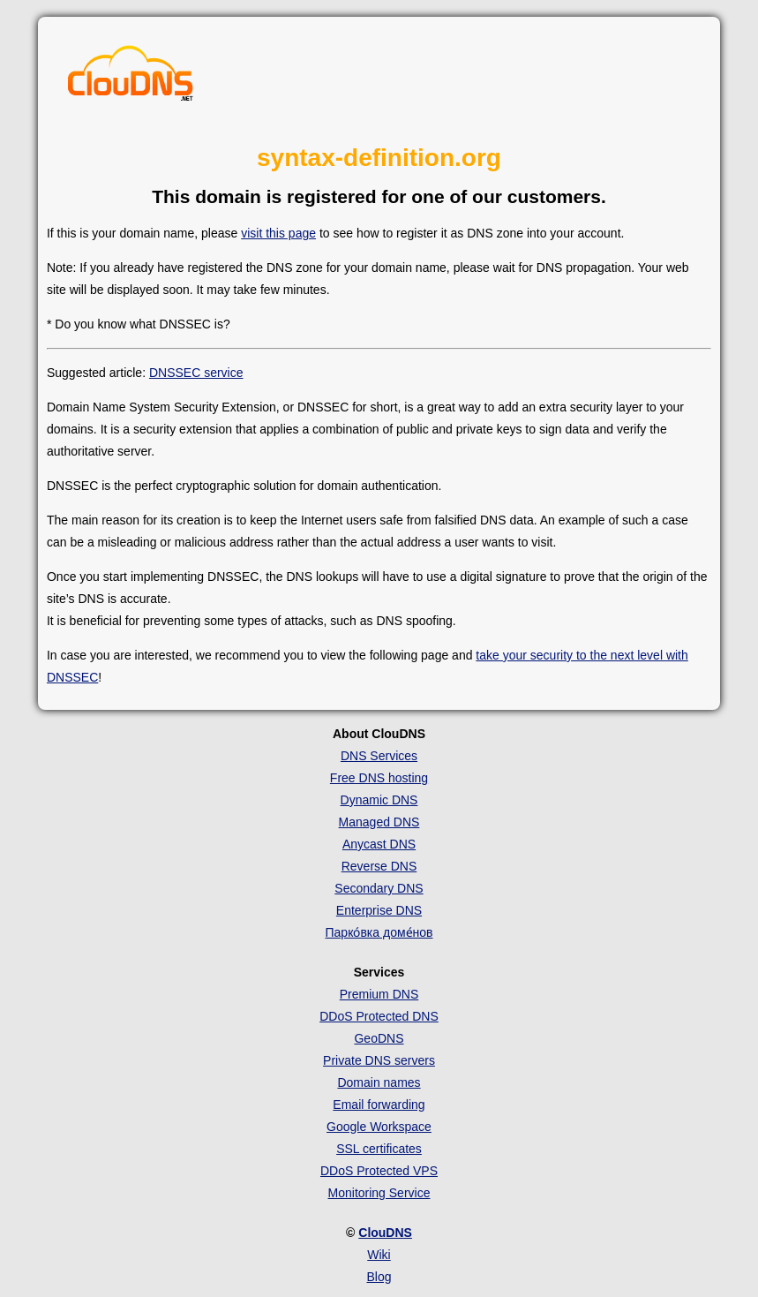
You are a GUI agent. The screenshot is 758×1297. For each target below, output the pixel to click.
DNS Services (379, 756)
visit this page (278, 233)
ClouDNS (385, 1232)
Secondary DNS (378, 888)
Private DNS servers (379, 1060)
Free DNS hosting (379, 778)
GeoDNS (378, 1038)
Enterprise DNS (379, 910)
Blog (378, 1277)
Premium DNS (379, 994)
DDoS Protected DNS (379, 1016)
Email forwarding (378, 1104)
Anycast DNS (379, 844)
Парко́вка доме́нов (379, 932)
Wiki (378, 1255)
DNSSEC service (196, 373)
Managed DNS (379, 822)
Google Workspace (379, 1127)
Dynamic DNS (379, 800)
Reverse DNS (379, 866)
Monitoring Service (379, 1193)
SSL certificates (379, 1149)
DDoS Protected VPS (379, 1171)
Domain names (378, 1082)
